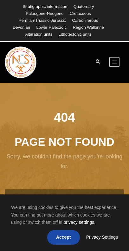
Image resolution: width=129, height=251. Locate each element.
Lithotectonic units (75, 34)
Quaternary (84, 6)
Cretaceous (80, 13)
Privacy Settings (102, 237)
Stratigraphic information (45, 6)
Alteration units (38, 34)
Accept (63, 237)
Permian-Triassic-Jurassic (42, 20)
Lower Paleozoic (51, 27)
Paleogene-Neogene (44, 13)
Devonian (21, 27)
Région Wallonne (88, 27)
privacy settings (78, 222)
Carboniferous (85, 20)
